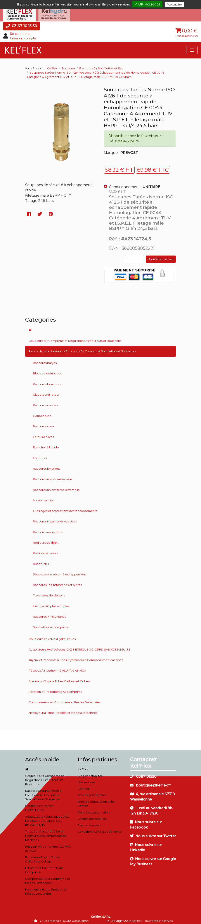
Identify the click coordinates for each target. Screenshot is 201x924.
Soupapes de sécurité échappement (59, 571)
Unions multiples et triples (51, 603)
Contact (83, 786)
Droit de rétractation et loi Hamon (96, 801)
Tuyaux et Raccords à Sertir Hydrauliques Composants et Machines (76, 657)
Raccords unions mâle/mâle (52, 476)
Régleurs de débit (46, 540)
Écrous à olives (43, 434)
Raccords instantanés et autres (55, 518)
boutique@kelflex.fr (150, 783)
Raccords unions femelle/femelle (56, 487)
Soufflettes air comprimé (51, 624)
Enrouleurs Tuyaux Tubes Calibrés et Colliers (59, 678)
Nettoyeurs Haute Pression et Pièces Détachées (63, 710)
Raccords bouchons (47, 381)
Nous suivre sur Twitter (153, 833)
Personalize (174, 4)
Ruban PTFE (41, 561)
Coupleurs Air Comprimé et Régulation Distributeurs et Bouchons (75, 338)
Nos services (86, 779)
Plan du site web (89, 822)
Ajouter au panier (161, 256)
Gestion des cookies (92, 816)
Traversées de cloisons (49, 592)
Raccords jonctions (46, 466)
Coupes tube (42, 413)
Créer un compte (23, 36)
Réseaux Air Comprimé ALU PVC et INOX (57, 668)
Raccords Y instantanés (49, 614)
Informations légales (92, 792)
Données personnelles (94, 809)
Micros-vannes (43, 497)
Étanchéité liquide (46, 444)
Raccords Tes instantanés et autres (57, 582)
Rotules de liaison (45, 550)
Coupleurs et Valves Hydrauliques (52, 636)
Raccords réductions (47, 529)
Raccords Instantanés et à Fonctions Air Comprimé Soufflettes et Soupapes (82, 348)
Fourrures (40, 455)
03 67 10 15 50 (21, 23)
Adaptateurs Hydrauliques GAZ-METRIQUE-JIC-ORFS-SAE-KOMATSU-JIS (79, 647)
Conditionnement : (134, 184)
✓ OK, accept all (147, 4)
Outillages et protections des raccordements (65, 508)
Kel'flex (52, 65)
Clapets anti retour (46, 392)
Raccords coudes (45, 402)
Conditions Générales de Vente (100, 829)
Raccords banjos (45, 360)
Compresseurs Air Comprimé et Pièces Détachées (64, 699)
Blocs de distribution (47, 370)
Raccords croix (43, 423)
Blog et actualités (90, 773)
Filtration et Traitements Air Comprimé (56, 689)
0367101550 (143, 774)
